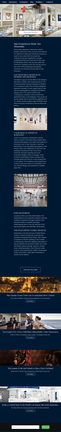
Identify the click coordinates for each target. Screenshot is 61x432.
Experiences (13, 2)
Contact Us (49, 2)
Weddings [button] (40, 2)
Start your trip (46, 427)
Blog (31, 2)
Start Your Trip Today (30, 269)
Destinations (24, 2)
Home (4, 2)
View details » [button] (30, 301)
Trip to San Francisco (30, 32)
